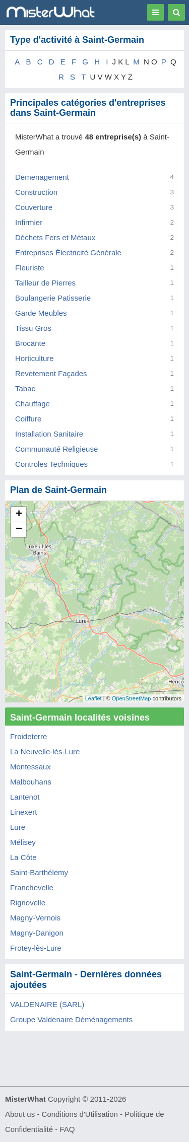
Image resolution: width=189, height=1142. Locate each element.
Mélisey (23, 842)
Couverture (33, 207)
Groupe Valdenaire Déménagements (71, 1019)
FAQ (67, 1129)
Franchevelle (31, 887)
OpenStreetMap (131, 698)
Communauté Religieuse (56, 449)
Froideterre (28, 736)
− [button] (19, 529)
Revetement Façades (51, 373)
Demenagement (42, 177)
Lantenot (24, 797)
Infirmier (28, 222)
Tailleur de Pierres (45, 282)
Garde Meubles (41, 313)
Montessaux (30, 766)
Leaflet (93, 698)
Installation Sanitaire (49, 434)
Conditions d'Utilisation (80, 1114)
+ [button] (19, 514)
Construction (36, 192)
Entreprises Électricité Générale (68, 252)
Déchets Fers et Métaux (55, 237)
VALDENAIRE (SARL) (47, 1004)
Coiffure (28, 418)
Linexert (23, 812)
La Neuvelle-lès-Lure (45, 751)
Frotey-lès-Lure (35, 948)
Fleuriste (29, 267)
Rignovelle (27, 902)
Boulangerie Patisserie (53, 298)
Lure (17, 827)
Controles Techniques (51, 464)
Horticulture (34, 358)
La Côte (23, 857)
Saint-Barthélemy (39, 872)
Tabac (25, 388)
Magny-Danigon (37, 933)
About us (20, 1114)
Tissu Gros (33, 328)
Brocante (30, 343)
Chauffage (32, 403)
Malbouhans (30, 781)
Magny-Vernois (35, 917)
